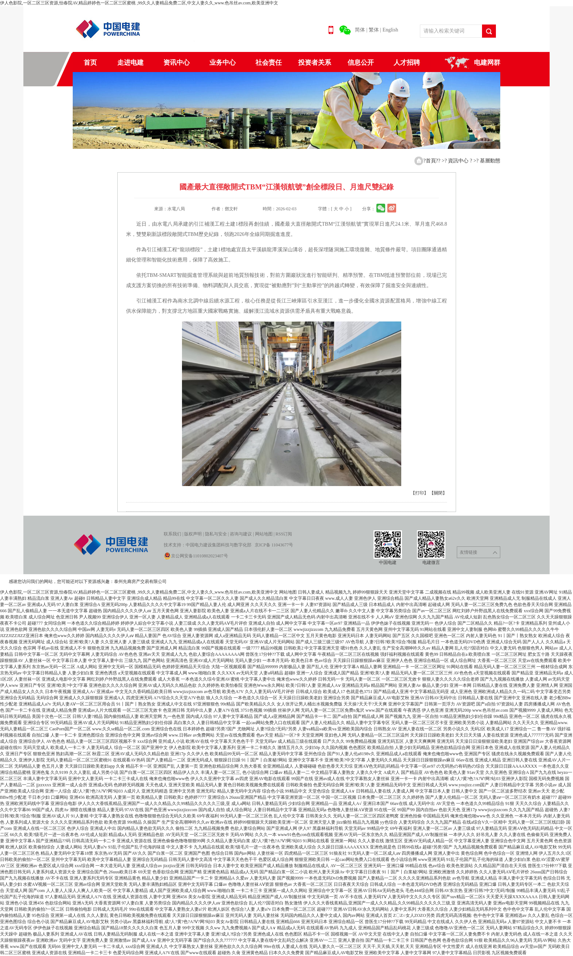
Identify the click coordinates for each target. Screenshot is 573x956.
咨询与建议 (241, 534)
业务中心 (222, 62)
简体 (360, 30)
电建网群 (487, 62)
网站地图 (264, 534)
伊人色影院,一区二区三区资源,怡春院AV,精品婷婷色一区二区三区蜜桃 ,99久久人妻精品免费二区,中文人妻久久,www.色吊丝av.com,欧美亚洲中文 (139, 2)
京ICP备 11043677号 (274, 544)
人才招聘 (407, 62)
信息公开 (361, 62)
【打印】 (419, 493)
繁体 (374, 30)
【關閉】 (438, 493)
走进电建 (130, 62)
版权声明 (193, 534)
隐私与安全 (216, 534)
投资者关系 (314, 62)
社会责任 (268, 62)
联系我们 (172, 534)
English (390, 30)
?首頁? (430, 160)
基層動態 (490, 160)
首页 (90, 62)
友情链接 (478, 552)
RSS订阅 (284, 534)
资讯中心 (176, 62)
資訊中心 (459, 160)
